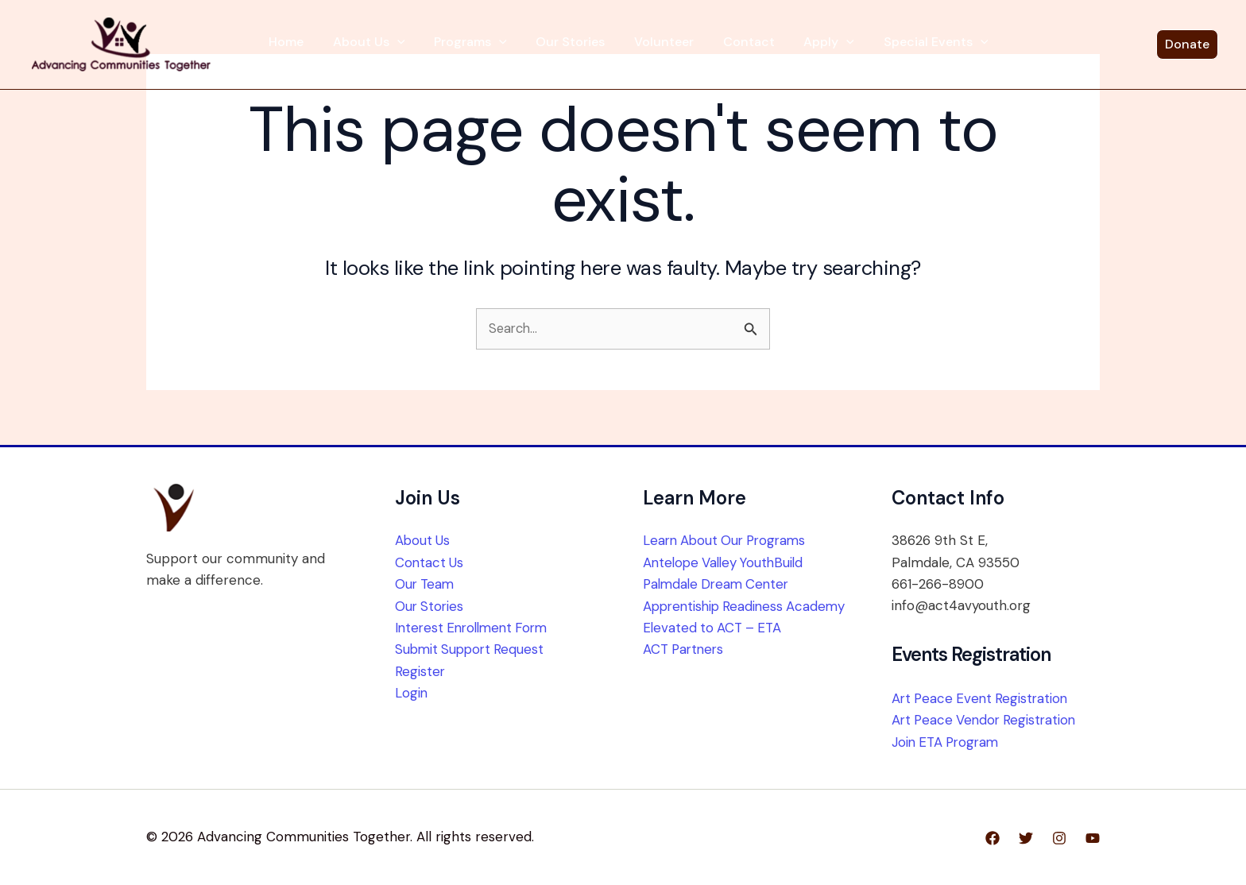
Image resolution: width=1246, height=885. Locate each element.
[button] (425, 44)
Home (327, 43)
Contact (723, 43)
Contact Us (430, 562)
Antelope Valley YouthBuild (727, 562)
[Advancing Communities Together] (168, 46)
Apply (790, 44)
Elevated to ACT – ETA (715, 649)
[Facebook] (992, 838)
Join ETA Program (948, 742)
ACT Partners (685, 670)
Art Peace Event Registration (983, 698)
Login (411, 692)
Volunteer (652, 43)
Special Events (884, 44)
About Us (397, 44)
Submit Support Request (472, 649)
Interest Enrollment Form (476, 627)
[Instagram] (1059, 838)
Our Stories (571, 43)
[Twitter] (1026, 838)
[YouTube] (1092, 838)
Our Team (426, 584)
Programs (484, 44)
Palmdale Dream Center (719, 584)
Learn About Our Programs (728, 541)
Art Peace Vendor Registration (987, 720)
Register (420, 670)
